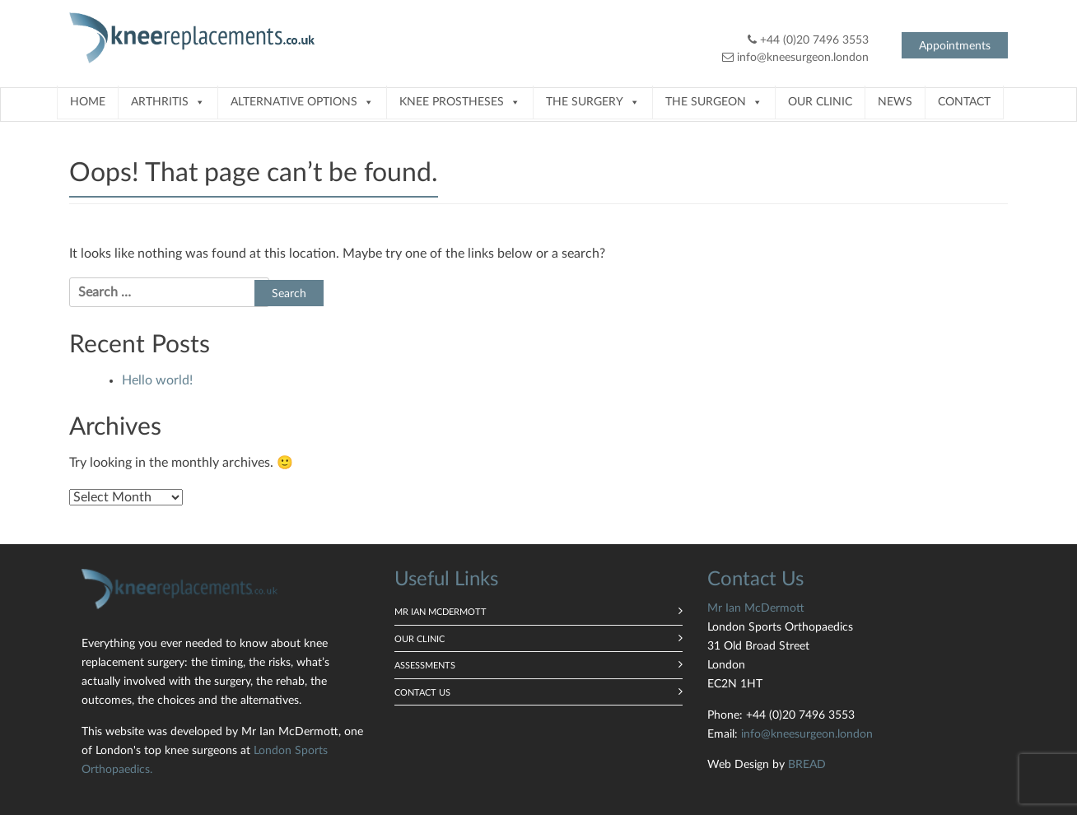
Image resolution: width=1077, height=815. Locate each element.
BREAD (807, 764)
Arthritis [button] (168, 102)
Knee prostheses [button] (459, 102)
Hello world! (157, 380)
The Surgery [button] (593, 102)
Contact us (422, 692)
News (895, 102)
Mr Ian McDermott (440, 612)
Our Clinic (820, 102)
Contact (964, 102)
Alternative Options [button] (302, 102)
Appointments (955, 46)
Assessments (424, 665)
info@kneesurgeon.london (803, 57)
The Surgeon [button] (713, 102)
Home (87, 102)
